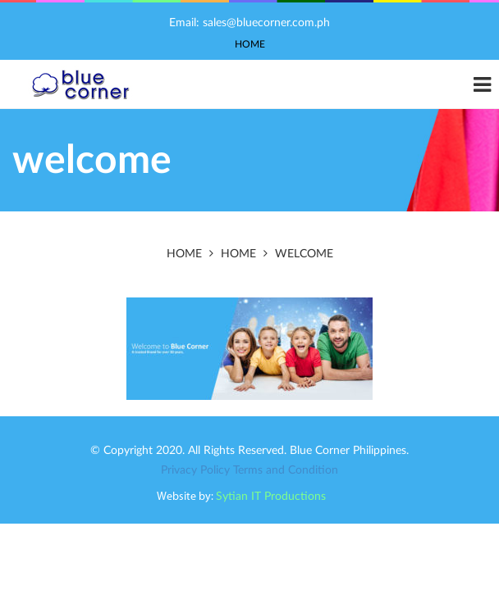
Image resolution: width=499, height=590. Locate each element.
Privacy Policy (195, 470)
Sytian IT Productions (271, 496)
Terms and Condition (285, 470)
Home (250, 44)
